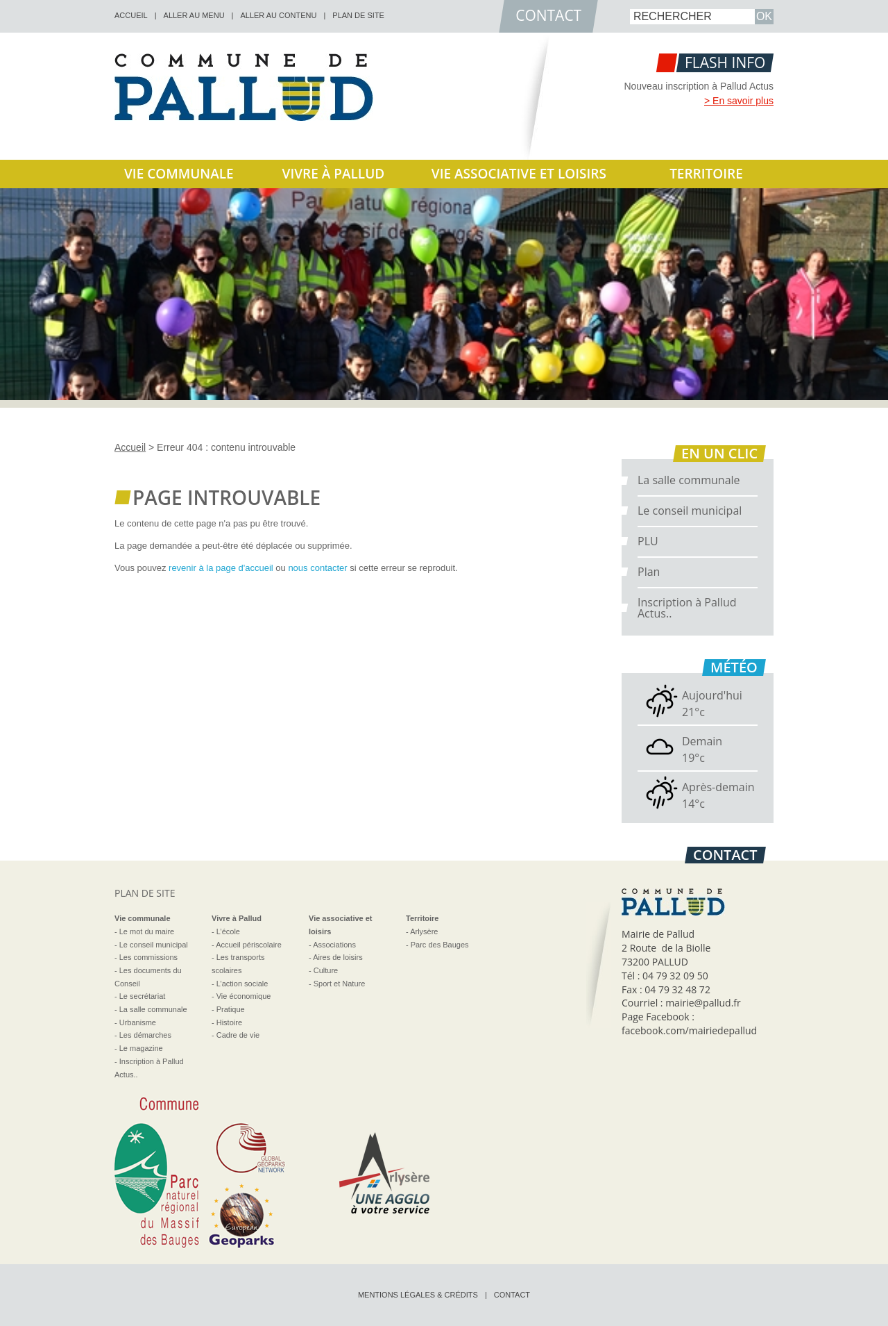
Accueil (130, 447)
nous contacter (317, 568)
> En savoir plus (739, 100)
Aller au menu (194, 15)
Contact (512, 1295)
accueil (131, 15)
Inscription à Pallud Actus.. (687, 608)
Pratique (230, 1009)
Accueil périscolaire (249, 944)
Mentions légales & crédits (418, 1295)
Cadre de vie (237, 1035)
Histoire (229, 1022)
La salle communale (689, 480)
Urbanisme (137, 1022)
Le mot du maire (146, 931)
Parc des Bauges (440, 944)
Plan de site (358, 15)
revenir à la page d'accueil (221, 568)
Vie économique (243, 996)
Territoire (706, 174)
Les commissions (148, 957)
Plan (649, 571)
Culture (326, 970)
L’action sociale (242, 983)
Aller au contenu (278, 15)
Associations (334, 944)
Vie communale (179, 174)
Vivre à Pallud (333, 174)
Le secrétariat (142, 996)
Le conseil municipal (690, 510)
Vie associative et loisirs (519, 174)
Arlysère (424, 931)
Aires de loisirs (338, 957)
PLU (648, 541)
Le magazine (141, 1048)
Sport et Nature (340, 983)
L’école (228, 931)
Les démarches (145, 1035)
